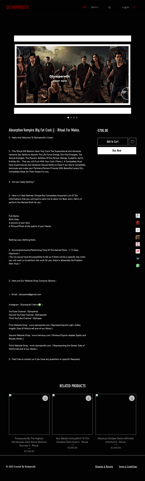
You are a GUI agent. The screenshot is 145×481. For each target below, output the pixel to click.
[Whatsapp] (138, 265)
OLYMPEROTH (18, 7)
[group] (72, 423)
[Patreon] (138, 251)
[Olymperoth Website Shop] (138, 223)
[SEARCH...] (97, 7)
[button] (136, 7)
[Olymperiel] (138, 216)
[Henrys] (138, 230)
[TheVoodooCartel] (138, 237)
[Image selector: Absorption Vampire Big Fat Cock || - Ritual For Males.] (68, 117)
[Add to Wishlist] (132, 141)
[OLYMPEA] (138, 244)
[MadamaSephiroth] (138, 258)
